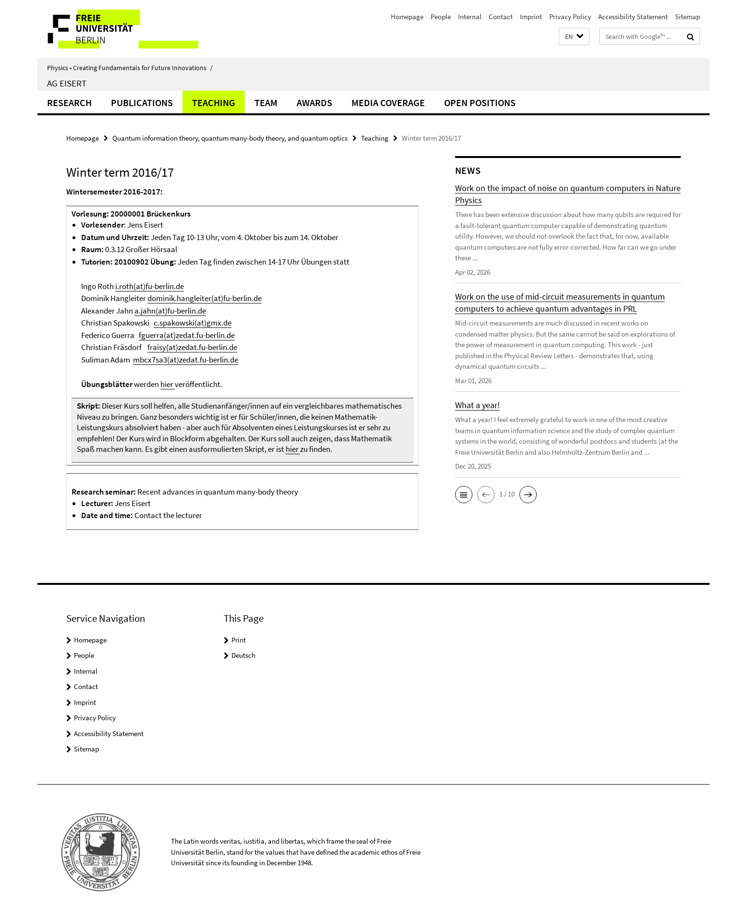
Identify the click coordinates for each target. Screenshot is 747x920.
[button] (574, 37)
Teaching (213, 103)
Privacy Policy (570, 16)
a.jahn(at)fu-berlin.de (170, 310)
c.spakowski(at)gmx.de (192, 322)
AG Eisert (66, 83)
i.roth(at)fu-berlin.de (149, 286)
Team (265, 103)
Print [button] (238, 639)
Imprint (531, 16)
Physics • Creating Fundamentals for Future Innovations (130, 67)
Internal (470, 16)
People (441, 16)
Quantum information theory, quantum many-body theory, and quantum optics (230, 138)
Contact (501, 16)
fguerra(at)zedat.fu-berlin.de (187, 335)
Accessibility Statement (633, 16)
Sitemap (687, 16)
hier (167, 384)
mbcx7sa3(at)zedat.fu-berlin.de (185, 359)
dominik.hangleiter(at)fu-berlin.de (204, 298)
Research (69, 103)
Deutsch (243, 655)
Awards (314, 103)
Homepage (407, 16)
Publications (142, 103)
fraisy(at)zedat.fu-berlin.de (192, 347)
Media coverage (388, 103)
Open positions (480, 103)
